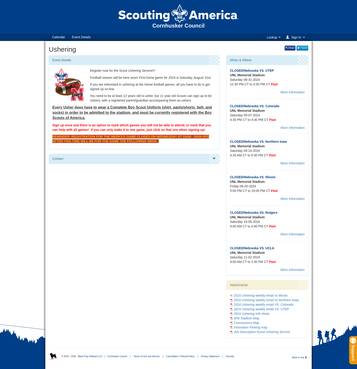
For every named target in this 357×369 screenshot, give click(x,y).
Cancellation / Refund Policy (180, 356)
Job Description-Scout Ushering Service (262, 332)
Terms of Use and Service (146, 356)
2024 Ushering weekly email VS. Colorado (263, 304)
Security (230, 356)
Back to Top (299, 357)
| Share (290, 48)
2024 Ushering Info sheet (251, 314)
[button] (296, 37)
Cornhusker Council (117, 356)
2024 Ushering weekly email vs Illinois (261, 295)
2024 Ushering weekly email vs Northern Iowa (266, 300)
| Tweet (302, 48)
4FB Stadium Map (246, 318)
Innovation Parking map (250, 327)
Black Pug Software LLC (90, 356)
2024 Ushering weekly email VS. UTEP (261, 309)
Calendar (58, 37)
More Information (292, 92)
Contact (134, 158)
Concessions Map (246, 323)
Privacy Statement (210, 356)
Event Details (81, 37)
